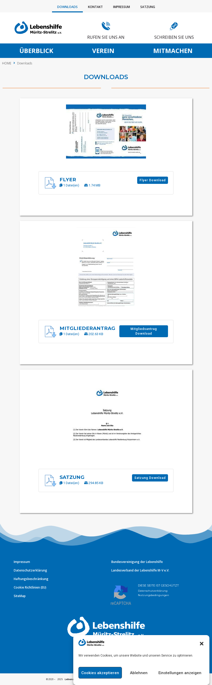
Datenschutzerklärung (30, 570)
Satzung (147, 7)
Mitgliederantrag (68, 328)
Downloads (67, 7)
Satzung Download (131, 478)
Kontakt (95, 7)
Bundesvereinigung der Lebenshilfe (137, 562)
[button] (201, 653)
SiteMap (20, 596)
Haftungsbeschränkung (31, 579)
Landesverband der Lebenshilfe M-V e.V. (140, 570)
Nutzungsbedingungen (153, 595)
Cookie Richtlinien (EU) (30, 587)
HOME (6, 63)
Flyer (49, 180)
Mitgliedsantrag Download (124, 331)
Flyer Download (133, 180)
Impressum (121, 7)
